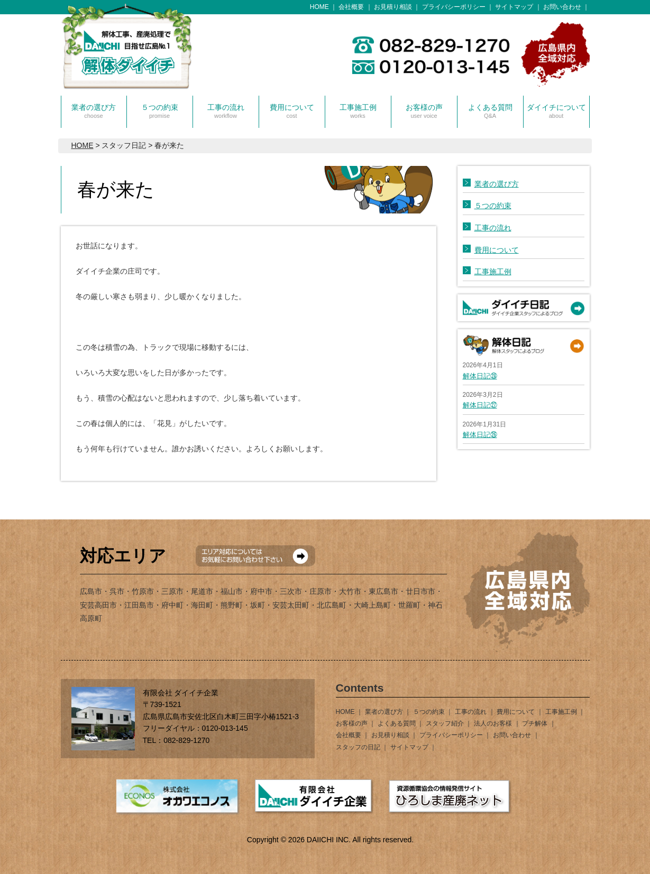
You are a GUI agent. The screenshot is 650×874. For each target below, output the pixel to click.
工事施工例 (358, 111)
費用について (292, 111)
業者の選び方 (93, 111)
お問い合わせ (562, 7)
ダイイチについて (556, 111)
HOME (319, 7)
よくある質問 (490, 111)
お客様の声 (424, 111)
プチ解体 (534, 723)
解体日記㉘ (480, 376)
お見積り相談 (393, 7)
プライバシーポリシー (454, 7)
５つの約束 (159, 111)
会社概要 (351, 7)
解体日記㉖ (480, 435)
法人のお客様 (493, 723)
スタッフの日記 (358, 747)
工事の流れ (225, 111)
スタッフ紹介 (445, 723)
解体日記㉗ (480, 405)
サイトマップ (514, 7)
